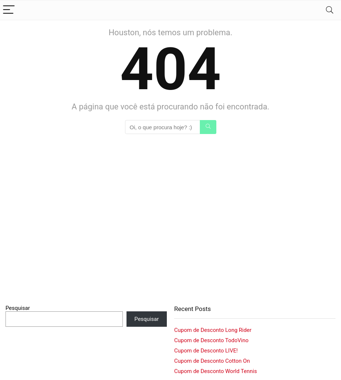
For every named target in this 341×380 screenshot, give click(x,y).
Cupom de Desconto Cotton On (212, 361)
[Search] (329, 10)
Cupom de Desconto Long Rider (213, 330)
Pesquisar (18, 308)
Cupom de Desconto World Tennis (215, 371)
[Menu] (9, 10)
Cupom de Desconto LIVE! (206, 350)
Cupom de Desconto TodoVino (211, 340)
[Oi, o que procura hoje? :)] (208, 127)
